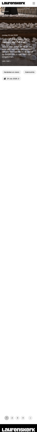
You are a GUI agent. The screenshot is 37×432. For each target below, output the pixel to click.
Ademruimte (29, 72)
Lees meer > (6, 61)
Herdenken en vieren (11, 72)
